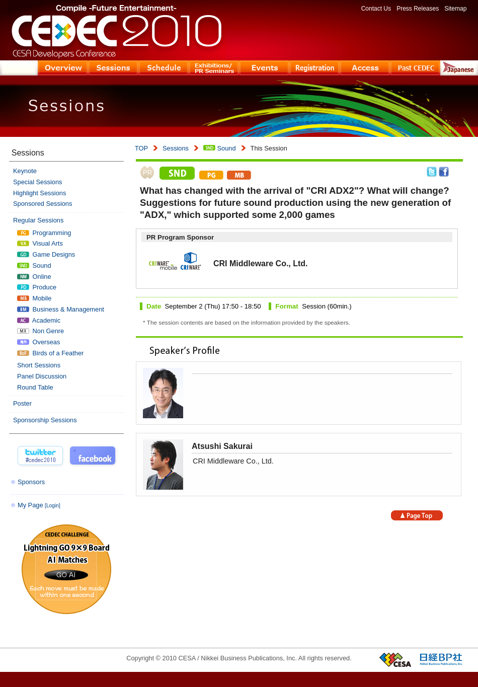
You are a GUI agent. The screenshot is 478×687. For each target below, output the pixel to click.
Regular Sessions (38, 220)
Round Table (35, 387)
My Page (39, 505)
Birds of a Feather (50, 353)
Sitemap (455, 8)
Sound (219, 148)
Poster (22, 403)
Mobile (34, 298)
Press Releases (417, 8)
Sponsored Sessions (42, 203)
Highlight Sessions (39, 193)
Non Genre (40, 331)
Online (34, 276)
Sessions (176, 148)
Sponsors (31, 482)
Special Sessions (37, 182)
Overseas (38, 342)
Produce (36, 287)
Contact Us (376, 8)
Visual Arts (40, 243)
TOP (141, 148)
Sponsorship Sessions (45, 420)
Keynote (25, 171)
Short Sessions (38, 365)
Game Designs (46, 254)
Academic (38, 320)
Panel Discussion (41, 376)
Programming (44, 233)
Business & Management (60, 309)
